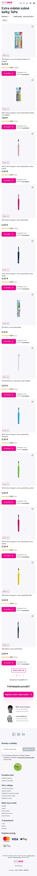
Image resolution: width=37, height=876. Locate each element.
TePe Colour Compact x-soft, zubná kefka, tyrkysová (15, 435)
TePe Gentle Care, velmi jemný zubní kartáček (16, 381)
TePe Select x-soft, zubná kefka (12, 649)
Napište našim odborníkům (18, 694)
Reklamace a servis (7, 813)
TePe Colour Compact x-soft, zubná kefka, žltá (17, 595)
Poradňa (4, 806)
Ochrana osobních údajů (8, 795)
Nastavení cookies (7, 798)
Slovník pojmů (5, 810)
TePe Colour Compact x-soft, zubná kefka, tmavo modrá (17, 274)
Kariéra (3, 826)
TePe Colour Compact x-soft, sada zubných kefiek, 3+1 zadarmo (18, 114)
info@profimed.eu (7, 778)
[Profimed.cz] (7, 3)
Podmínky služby (17, 857)
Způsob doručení (6, 790)
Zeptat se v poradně (7, 780)
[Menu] (34, 3)
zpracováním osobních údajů (26, 757)
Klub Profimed (5, 815)
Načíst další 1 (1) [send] (18, 670)
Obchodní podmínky (7, 788)
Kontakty (4, 828)
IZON (20, 870)
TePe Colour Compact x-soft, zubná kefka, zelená (17, 488)
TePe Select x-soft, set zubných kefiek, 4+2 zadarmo (16, 60)
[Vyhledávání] (21, 3)
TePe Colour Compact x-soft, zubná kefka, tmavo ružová (17, 542)
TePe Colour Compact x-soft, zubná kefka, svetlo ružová (17, 167)
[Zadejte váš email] (12, 749)
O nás (3, 823)
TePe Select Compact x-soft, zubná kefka (15, 220)
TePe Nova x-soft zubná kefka (11, 327)
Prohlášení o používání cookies (10, 793)
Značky (4, 808)
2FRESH (26, 870)
